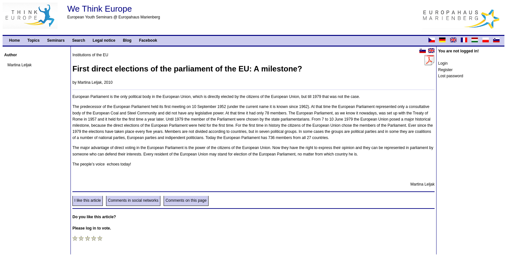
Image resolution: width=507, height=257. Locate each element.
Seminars (56, 40)
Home (14, 40)
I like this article (87, 200)
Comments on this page (186, 200)
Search (78, 40)
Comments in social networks (133, 200)
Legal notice (104, 40)
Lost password (450, 76)
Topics (33, 40)
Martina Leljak (19, 65)
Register (445, 70)
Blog (127, 40)
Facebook (148, 40)
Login (443, 63)
